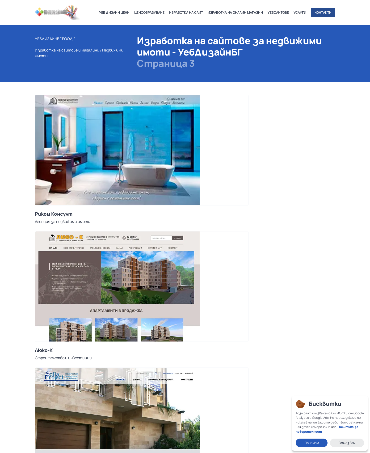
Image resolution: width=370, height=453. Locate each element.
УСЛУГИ (300, 12)
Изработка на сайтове (162, 386)
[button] (38, 328)
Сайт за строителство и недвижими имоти (183, 283)
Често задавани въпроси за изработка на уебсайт (184, 413)
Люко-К (146, 190)
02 (55, 328)
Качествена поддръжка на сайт (169, 399)
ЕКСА (41, 280)
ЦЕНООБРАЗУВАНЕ (149, 12)
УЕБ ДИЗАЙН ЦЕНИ (114, 12)
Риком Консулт (53, 190)
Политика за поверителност (88, 445)
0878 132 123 (52, 388)
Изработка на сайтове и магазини (67, 61)
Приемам (311, 442)
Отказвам (347, 442)
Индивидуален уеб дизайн (163, 379)
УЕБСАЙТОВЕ (278, 12)
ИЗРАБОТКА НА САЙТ (186, 12)
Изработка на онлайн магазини (168, 393)
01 (47, 328)
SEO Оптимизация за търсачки (169, 406)
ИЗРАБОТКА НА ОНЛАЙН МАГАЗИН (235, 12)
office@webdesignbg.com (63, 397)
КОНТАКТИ (323, 12)
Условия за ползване (49, 445)
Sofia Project (254, 190)
